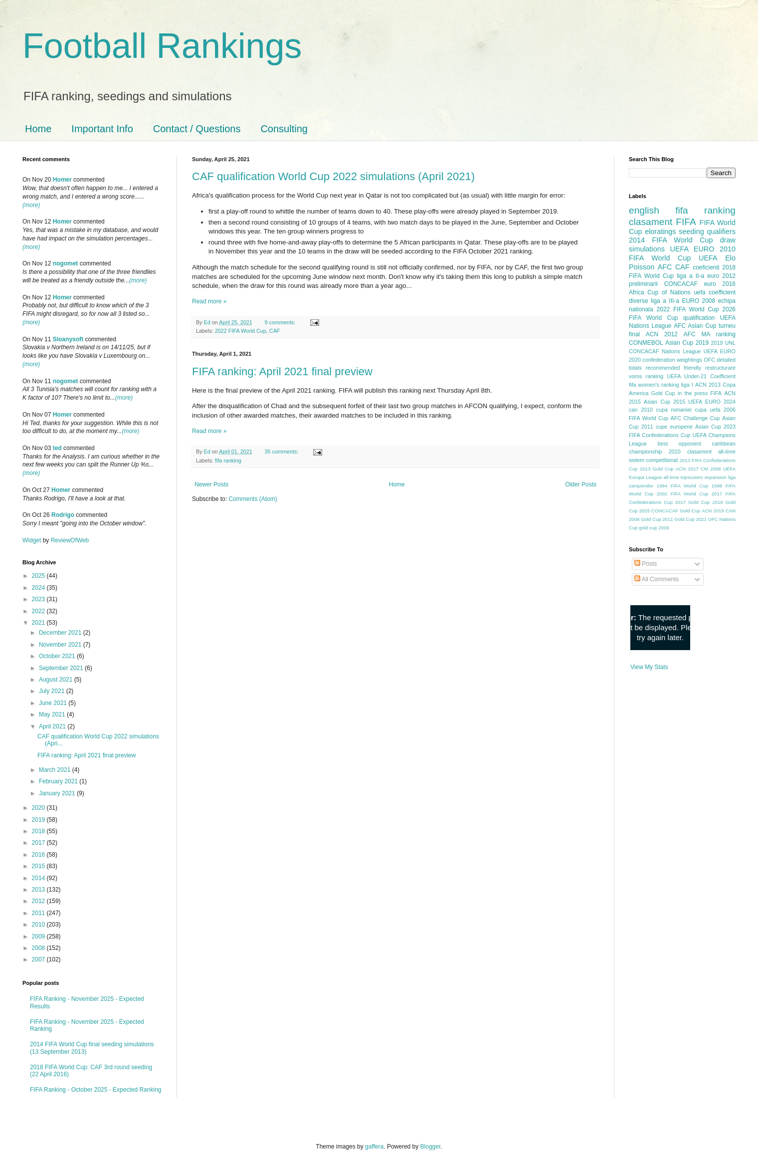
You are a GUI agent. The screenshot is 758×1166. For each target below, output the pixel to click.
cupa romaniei (674, 410)
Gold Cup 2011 (657, 519)
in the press (693, 393)
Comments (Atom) (252, 498)
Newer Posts (211, 484)
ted (57, 448)
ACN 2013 (708, 385)
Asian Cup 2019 (687, 342)
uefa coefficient (715, 292)
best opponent (679, 444)
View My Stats (649, 667)
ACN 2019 (713, 510)
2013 (39, 889)
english (644, 210)
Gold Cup (663, 393)
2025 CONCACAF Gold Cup (669, 510)
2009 (39, 936)
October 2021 (58, 656)
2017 (39, 842)
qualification (699, 317)
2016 (39, 854)
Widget (32, 540)
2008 (39, 947)
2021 (39, 622)
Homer (62, 179)
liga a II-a (690, 275)
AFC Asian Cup (695, 325)
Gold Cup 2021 (690, 519)
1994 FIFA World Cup (682, 485)
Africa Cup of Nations (659, 292)
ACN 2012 (662, 334)
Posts (645, 563)
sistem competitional (653, 460)
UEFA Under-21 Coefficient (701, 376)
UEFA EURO (692, 249)
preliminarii (643, 283)
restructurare (720, 368)
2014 (39, 878)
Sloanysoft (68, 339)
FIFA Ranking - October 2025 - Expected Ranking (95, 1089)
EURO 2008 (698, 300)
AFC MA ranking (710, 334)
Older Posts (580, 484)
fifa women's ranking (654, 385)
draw (728, 240)
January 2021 (58, 793)
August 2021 (56, 679)
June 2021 (53, 703)
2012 (39, 901)
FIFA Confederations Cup (660, 435)
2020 (39, 807)
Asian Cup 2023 (715, 427)
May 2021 (53, 714)
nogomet (65, 263)
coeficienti (706, 267)
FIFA (716, 393)
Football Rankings (162, 45)
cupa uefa (707, 410)
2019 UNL (723, 343)
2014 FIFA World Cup (671, 240)
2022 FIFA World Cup (240, 331)
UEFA (708, 258)
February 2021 (59, 781)
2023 (39, 599)
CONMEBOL (646, 342)
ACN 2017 (687, 468)
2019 (39, 819)
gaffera (374, 1146)
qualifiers (721, 231)
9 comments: (280, 322)
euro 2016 (720, 283)
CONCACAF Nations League (665, 351)
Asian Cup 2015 (664, 402)
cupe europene (674, 427)
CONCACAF (681, 283)
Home (38, 128)
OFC (709, 360)
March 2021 (55, 769)
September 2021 (62, 668)
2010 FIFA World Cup (682, 253)
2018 (39, 831)
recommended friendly (674, 368)
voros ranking (646, 376)
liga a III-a (665, 300)
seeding (691, 231)
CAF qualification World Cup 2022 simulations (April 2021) (333, 176)
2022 (39, 611)
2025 (39, 575)
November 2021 (61, 644)
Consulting (284, 128)
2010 (39, 924)
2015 (39, 866)
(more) (31, 205)
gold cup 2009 (654, 527)
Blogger (430, 1146)
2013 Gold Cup (657, 468)
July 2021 (52, 691)
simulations (647, 249)
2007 (39, 959)
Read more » (209, 301)
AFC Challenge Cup (695, 418)
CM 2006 (711, 468)
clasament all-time (711, 452)
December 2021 (61, 632)
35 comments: (282, 452)
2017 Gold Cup (692, 502)
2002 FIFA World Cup (682, 493)
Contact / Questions (197, 128)
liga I (687, 385)
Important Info (102, 128)
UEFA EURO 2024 (712, 402)
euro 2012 (721, 275)
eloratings (660, 231)
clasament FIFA (662, 222)
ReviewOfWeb (70, 540)
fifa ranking (228, 461)
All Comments (656, 579)
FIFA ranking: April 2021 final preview (282, 371)
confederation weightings (672, 360)
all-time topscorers (683, 477)
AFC (665, 267)
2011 (39, 913)
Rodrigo (62, 514)
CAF (274, 331)
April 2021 (53, 726)
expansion (716, 477)
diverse (638, 300)
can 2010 (641, 410)
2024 (39, 587)
